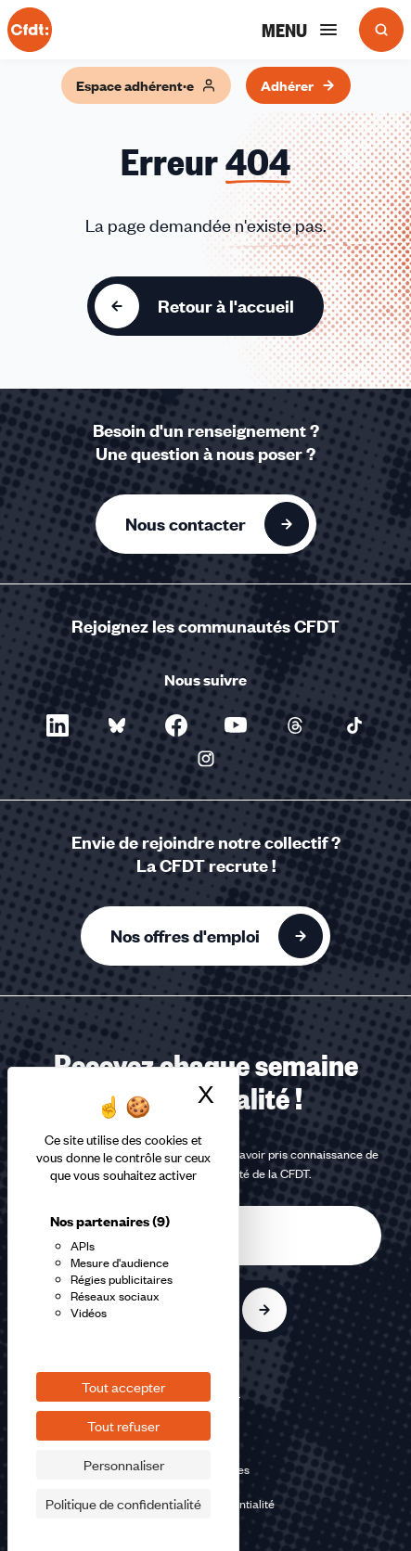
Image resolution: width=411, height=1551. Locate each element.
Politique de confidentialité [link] (123, 1503)
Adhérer (298, 85)
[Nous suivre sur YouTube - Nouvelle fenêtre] (236, 725)
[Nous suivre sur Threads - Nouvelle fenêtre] (295, 725)
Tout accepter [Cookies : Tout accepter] (123, 1387)
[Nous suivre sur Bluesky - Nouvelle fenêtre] (117, 725)
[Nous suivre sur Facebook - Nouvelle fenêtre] (176, 725)
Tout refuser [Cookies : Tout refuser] (123, 1425)
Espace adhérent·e (146, 85)
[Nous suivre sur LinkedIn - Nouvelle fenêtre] (57, 725)
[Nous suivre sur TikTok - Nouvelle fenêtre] (354, 725)
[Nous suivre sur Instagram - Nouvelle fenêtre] (206, 759)
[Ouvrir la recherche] (381, 29)
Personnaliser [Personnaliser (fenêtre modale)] (123, 1464)
